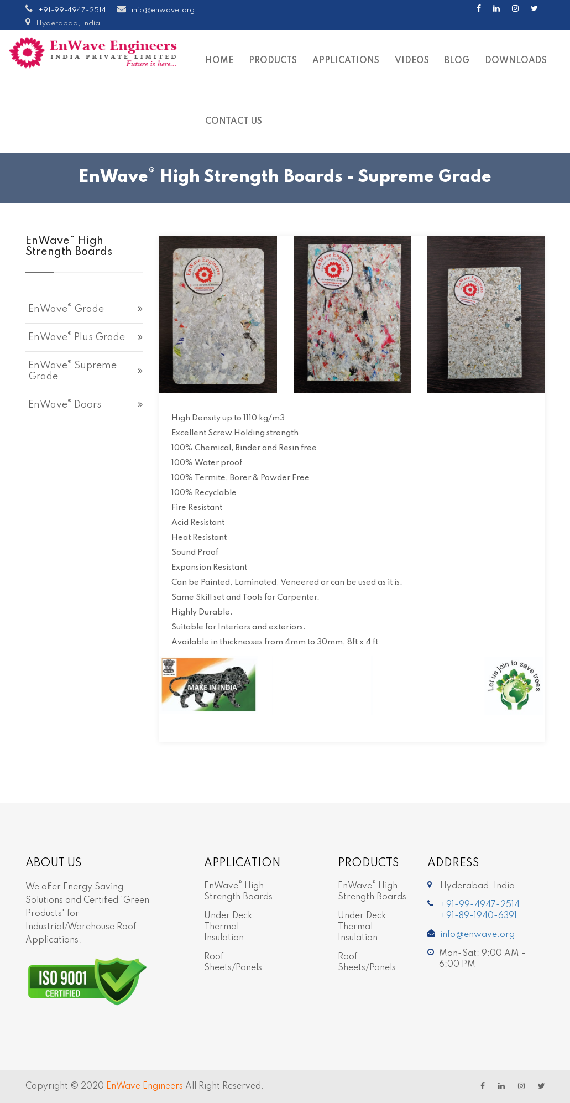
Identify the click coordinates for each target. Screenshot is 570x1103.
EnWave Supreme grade (72, 371)
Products (273, 60)
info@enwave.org (163, 10)
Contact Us (233, 121)
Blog (457, 60)
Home (219, 60)
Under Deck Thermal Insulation (228, 927)
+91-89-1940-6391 (478, 916)
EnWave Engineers (144, 1086)
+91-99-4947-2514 (72, 10)
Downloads (516, 60)
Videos (412, 60)
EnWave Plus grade (76, 336)
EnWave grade (66, 308)
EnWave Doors (64, 404)
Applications (345, 60)
